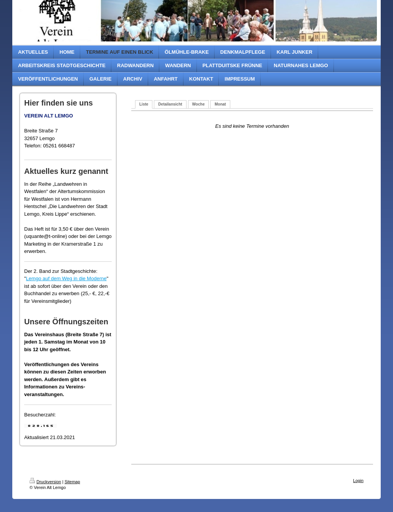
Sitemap (72, 481)
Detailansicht (170, 104)
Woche (198, 104)
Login (358, 480)
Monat (220, 104)
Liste (143, 104)
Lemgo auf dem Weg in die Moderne (66, 278)
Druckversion (45, 481)
